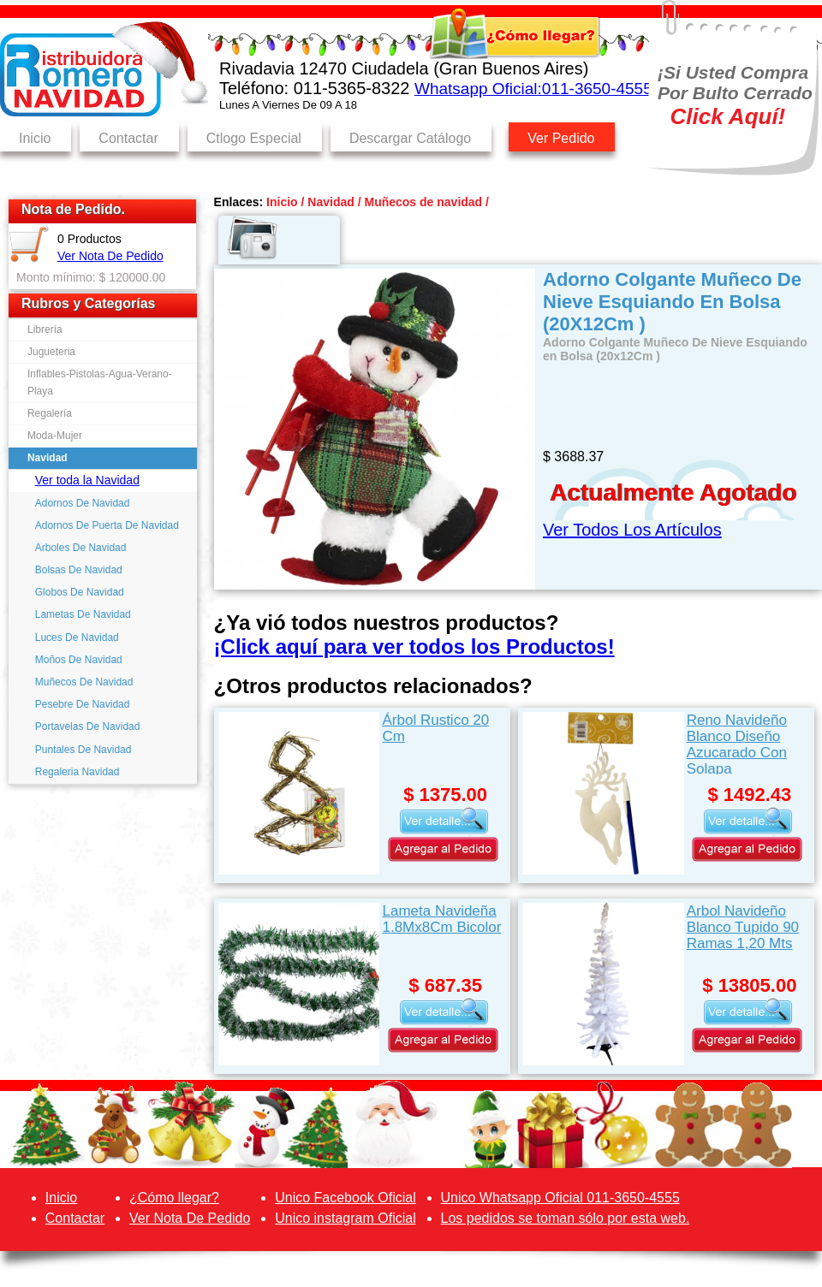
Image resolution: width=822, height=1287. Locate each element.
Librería (45, 329)
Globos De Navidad (79, 592)
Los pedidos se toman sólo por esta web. (565, 1218)
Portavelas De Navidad (87, 726)
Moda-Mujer (54, 436)
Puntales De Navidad (83, 750)
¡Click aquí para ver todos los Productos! (414, 646)
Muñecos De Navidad (84, 682)
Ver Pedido (560, 138)
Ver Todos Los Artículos (632, 529)
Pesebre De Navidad (82, 704)
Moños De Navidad (78, 660)
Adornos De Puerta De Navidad (107, 525)
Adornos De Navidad (82, 503)
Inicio (35, 138)
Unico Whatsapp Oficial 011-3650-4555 (560, 1197)
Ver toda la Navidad (87, 480)
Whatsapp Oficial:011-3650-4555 (533, 89)
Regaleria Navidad (77, 772)
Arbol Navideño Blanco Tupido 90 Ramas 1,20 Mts (743, 927)
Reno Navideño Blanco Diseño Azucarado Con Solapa (737, 743)
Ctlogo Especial (253, 138)
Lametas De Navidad (83, 614)
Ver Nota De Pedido (110, 256)
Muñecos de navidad (423, 202)
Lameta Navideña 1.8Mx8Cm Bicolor (441, 919)
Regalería (49, 413)
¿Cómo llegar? (174, 1197)
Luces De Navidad (77, 638)
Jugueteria (51, 352)
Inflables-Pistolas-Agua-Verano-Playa (99, 382)
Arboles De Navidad (81, 548)
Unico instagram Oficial (345, 1218)
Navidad (47, 458)
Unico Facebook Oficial (345, 1197)
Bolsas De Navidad (78, 570)
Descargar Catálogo (410, 138)
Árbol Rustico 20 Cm (435, 728)
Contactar (128, 138)
